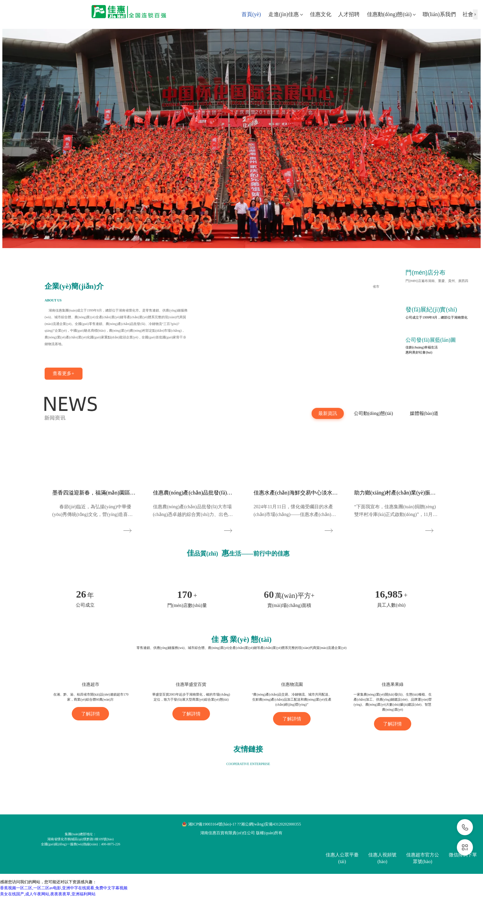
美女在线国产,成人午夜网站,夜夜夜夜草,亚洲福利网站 (48, 894)
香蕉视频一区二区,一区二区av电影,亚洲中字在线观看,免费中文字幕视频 (63, 888)
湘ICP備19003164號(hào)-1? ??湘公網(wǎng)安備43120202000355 (244, 824)
